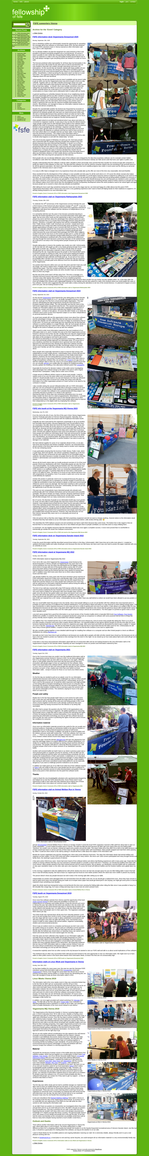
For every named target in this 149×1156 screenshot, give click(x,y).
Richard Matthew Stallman (59, 1098)
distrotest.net (52, 632)
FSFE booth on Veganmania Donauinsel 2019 (52, 893)
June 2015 (20, 78)
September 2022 (21, 58)
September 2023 (21, 56)
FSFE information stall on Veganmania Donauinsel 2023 (20, 39)
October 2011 (20, 96)
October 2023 (20, 54)
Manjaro (48, 1062)
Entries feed (20, 117)
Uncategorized (21, 109)
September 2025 (21, 53)
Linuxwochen (67, 970)
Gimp (34, 1002)
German (19, 107)
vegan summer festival (40, 901)
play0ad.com (50, 626)
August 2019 (20, 64)
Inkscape (77, 1000)
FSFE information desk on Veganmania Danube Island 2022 (20, 45)
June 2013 (20, 92)
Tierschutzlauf (42, 845)
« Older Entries (38, 33)
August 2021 (20, 61)
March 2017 (20, 72)
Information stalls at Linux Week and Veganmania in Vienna (58, 962)
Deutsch (19, 103)
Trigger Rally (65, 1002)
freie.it (37, 767)
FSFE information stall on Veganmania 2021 (51, 650)
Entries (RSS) (77, 1150)
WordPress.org (21, 120)
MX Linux (55, 1062)
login (122, 2)
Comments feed (21, 119)
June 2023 (20, 57)
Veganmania (47, 297)
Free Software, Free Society (123, 614)
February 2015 (21, 81)
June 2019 (20, 65)
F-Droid (69, 360)
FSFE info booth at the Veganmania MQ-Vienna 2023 (20, 41)
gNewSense (67, 1061)
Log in (19, 116)
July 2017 (19, 69)
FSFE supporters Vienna (45, 23)
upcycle (46, 363)
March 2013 (20, 93)
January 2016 (20, 76)
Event (18, 106)
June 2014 (20, 84)
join (127, 2)
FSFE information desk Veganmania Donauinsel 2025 (20, 34)
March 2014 (20, 85)
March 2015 (20, 80)
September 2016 (21, 73)
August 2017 (20, 68)
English (19, 104)
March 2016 (20, 74)
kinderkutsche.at (45, 1137)
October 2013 (20, 88)
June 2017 (20, 70)
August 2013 (20, 90)
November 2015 (21, 77)
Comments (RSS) (89, 1150)
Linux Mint (48, 1061)
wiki (21, 2)
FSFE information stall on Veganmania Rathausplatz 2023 (21, 36)
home (15, 2)
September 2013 (21, 89)
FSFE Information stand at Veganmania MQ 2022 (53, 552)
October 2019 (20, 62)
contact (133, 2)
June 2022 (20, 60)
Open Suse (56, 1061)
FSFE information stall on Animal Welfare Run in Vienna (57, 790)
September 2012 (21, 94)
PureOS (63, 1062)
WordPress (98, 1149)
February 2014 (21, 86)
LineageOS (80, 365)
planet (26, 2)
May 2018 (19, 66)
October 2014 (20, 82)
